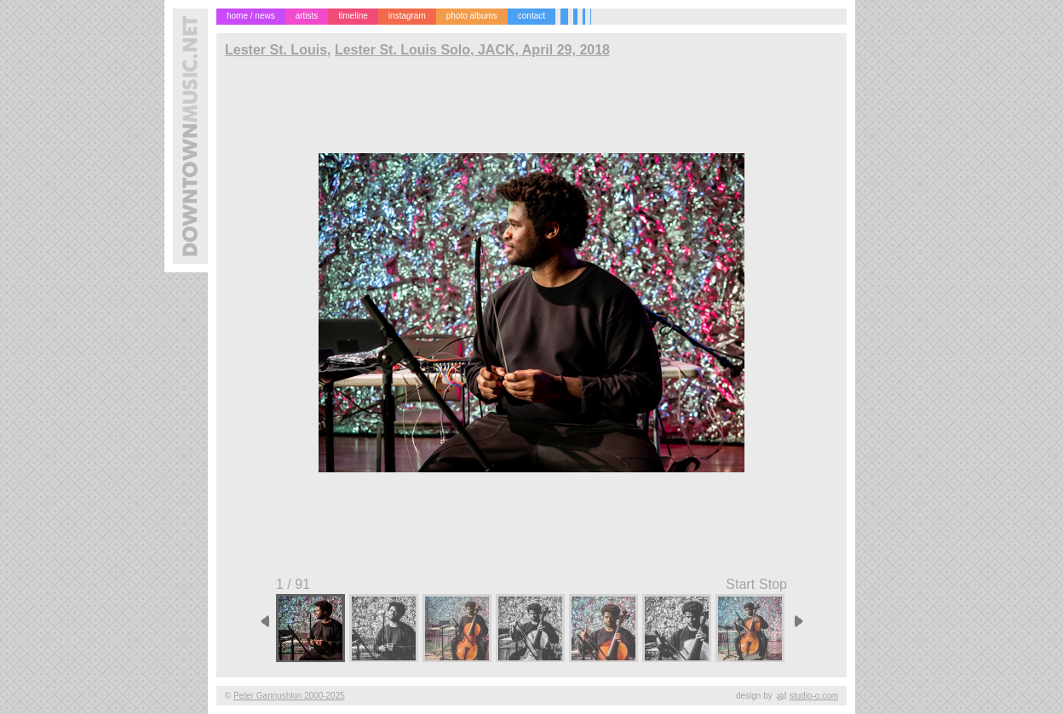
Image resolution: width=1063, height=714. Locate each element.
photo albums (471, 15)
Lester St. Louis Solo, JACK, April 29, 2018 (472, 50)
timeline (352, 15)
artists (307, 15)
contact (531, 15)
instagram (407, 15)
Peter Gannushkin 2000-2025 (289, 695)
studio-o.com (814, 695)
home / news (251, 15)
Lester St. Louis (276, 50)
